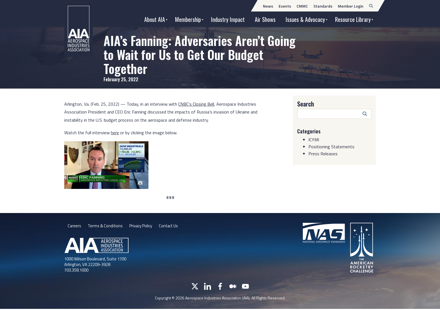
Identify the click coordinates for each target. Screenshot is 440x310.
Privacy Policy (145, 226)
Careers (75, 226)
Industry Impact (228, 19)
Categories (310, 131)
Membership (188, 19)
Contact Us (176, 226)
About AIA (154, 19)
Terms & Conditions (107, 226)
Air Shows (265, 19)
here (115, 132)
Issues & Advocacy (305, 19)
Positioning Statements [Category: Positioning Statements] (331, 146)
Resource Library (353, 19)
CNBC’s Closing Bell (196, 104)
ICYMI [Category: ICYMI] (313, 139)
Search (305, 103)
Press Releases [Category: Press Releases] (323, 153)
